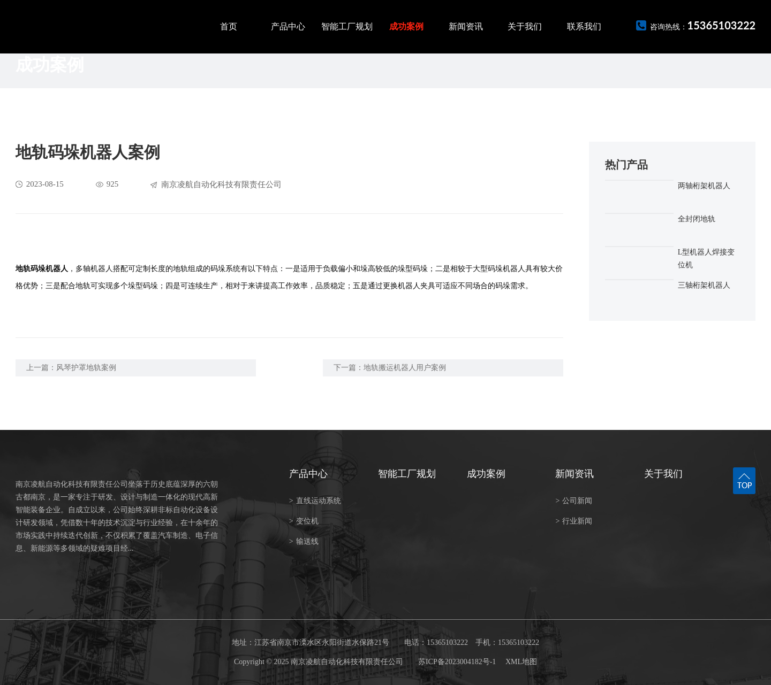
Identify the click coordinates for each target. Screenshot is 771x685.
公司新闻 (573, 501)
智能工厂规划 (347, 26)
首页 (228, 26)
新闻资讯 (466, 26)
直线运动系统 (315, 501)
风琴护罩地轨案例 (86, 368)
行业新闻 (573, 521)
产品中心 (288, 26)
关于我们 (525, 26)
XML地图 (521, 662)
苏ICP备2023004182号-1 (457, 662)
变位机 (304, 521)
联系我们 (584, 26)
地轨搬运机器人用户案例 (405, 368)
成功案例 (406, 26)
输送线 (304, 541)
